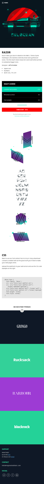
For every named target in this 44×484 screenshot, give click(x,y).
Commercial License (10, 89)
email (12, 457)
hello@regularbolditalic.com (11, 465)
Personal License (9, 95)
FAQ (9, 454)
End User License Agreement (22, 116)
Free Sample (8, 100)
